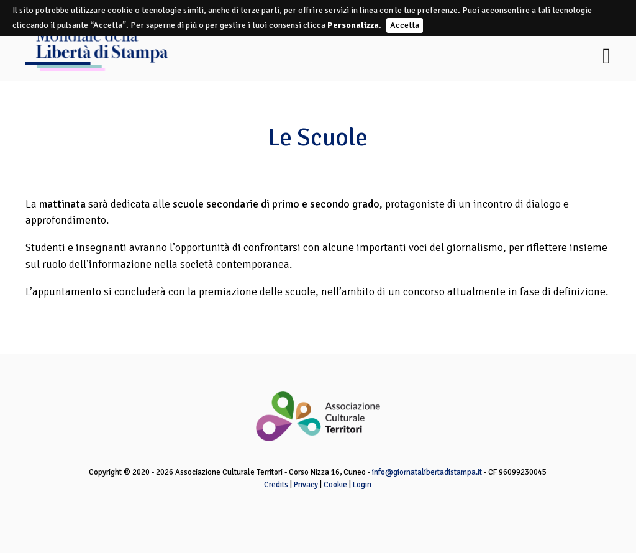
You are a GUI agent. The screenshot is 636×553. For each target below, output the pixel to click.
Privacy (306, 485)
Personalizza (353, 25)
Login (362, 485)
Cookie (335, 485)
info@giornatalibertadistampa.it (427, 472)
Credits (276, 485)
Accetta (404, 25)
